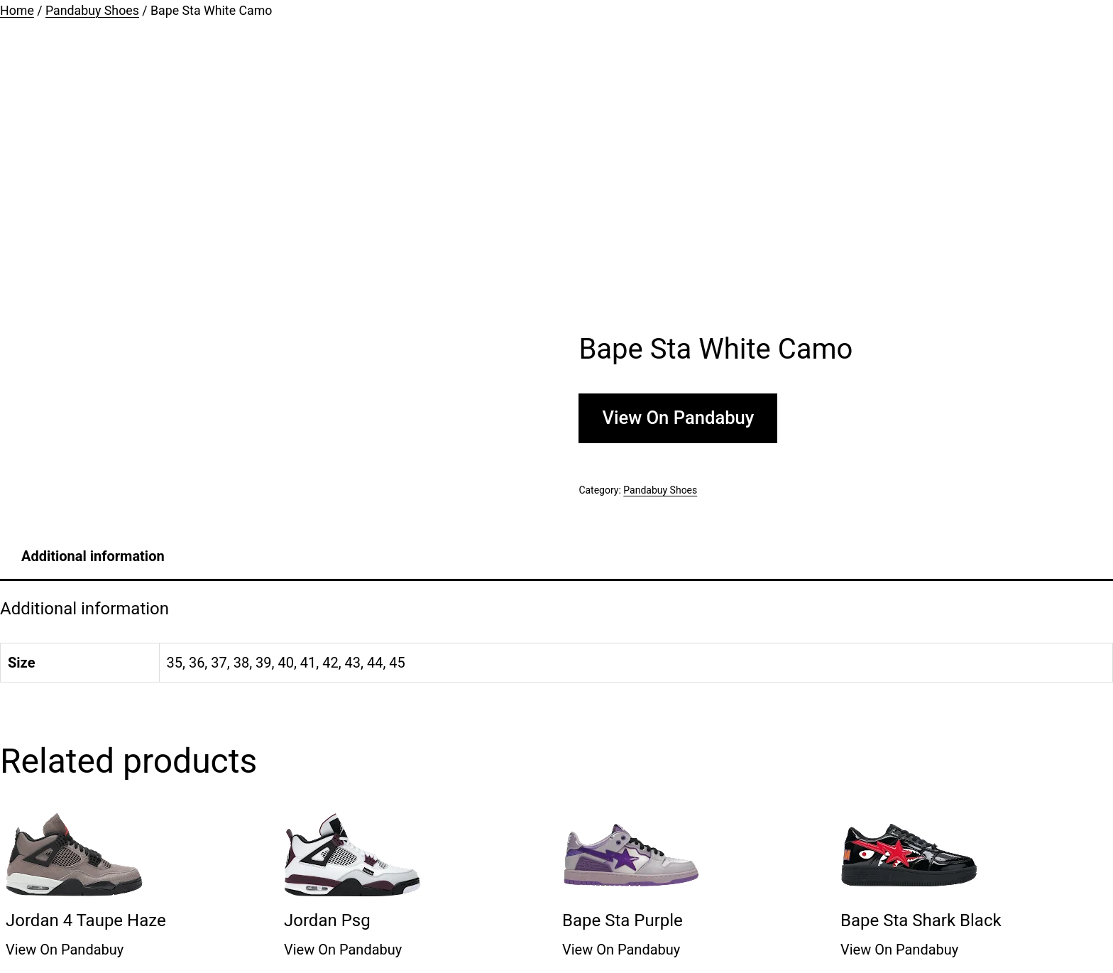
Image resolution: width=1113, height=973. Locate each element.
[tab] (93, 556)
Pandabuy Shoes (92, 11)
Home (17, 11)
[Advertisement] (556, 177)
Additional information (93, 556)
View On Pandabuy (678, 417)
